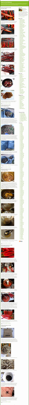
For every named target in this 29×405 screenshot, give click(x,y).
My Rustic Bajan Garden (22, 47)
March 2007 (21, 131)
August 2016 (21, 216)
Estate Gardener (22, 30)
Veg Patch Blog (21, 69)
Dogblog (21, 102)
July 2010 (21, 161)
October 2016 (21, 217)
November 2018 (22, 230)
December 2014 (22, 202)
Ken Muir (21, 82)
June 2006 (21, 124)
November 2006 (22, 128)
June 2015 (21, 206)
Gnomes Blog (21, 33)
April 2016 (21, 213)
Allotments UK (21, 74)
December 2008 (22, 146)
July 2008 (21, 142)
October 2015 (21, 209)
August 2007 (21, 135)
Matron (25, 8)
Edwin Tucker (21, 77)
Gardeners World (22, 79)
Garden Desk (21, 31)
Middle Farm (21, 85)
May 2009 (21, 150)
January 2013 (21, 184)
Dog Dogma (21, 99)
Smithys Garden (22, 61)
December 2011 (22, 174)
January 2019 (21, 231)
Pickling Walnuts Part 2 (23, 115)
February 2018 (22, 224)
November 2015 (22, 210)
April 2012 (21, 177)
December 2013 (22, 193)
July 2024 (21, 237)
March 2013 (21, 186)
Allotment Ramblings (22, 20)
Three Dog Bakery (22, 97)
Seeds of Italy (21, 89)
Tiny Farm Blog (21, 65)
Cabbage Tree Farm (22, 24)
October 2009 (21, 154)
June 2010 (21, 160)
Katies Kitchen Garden (22, 40)
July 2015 (21, 207)
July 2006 (21, 125)
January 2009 (21, 147)
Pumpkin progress (22, 113)
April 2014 (21, 196)
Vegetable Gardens (22, 92)
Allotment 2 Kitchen (22, 19)
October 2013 (21, 191)
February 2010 (22, 157)
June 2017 (21, 220)
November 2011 (22, 173)
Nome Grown (21, 50)
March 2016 (21, 212)
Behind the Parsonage (22, 22)
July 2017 (21, 221)
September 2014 (22, 200)
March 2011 (21, 167)
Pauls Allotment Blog (22, 55)
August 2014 (21, 199)
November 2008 (22, 145)
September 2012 (22, 181)
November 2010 (22, 164)
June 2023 (21, 235)
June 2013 (21, 188)
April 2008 (21, 140)
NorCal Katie (21, 51)
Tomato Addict (21, 66)
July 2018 (21, 227)
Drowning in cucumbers (23, 119)
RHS (20, 88)
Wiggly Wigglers (22, 93)
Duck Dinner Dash (22, 29)
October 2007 (21, 136)
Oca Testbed (21, 52)
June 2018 (21, 226)
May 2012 (21, 178)
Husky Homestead (22, 104)
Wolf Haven (21, 101)
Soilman (21, 62)
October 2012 (21, 182)
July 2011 (21, 170)
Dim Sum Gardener (22, 27)
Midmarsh (21, 44)
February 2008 (22, 138)
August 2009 (21, 152)
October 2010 (21, 163)
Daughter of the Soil (22, 26)
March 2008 (21, 139)
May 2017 (21, 219)
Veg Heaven (21, 68)
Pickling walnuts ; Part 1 (23, 116)
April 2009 (21, 149)
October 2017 (21, 223)
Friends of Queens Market (23, 78)
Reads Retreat (21, 58)
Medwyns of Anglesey (22, 84)
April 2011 (21, 168)
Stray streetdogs (22, 105)
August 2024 (21, 238)
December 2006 (22, 129)
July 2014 (21, 198)
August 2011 (21, 171)
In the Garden (21, 38)
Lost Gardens (21, 81)
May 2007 (21, 133)
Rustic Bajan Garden (22, 59)
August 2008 (21, 143)
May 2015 (21, 205)
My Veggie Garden (22, 48)
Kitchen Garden (22, 41)
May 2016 (21, 214)
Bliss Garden (21, 23)
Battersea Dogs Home (22, 108)
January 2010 (21, 156)
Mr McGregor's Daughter (23, 43)
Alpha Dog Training (22, 98)
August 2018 (21, 228)
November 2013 (22, 192)
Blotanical (21, 75)
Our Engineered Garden (22, 54)
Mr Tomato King (22, 45)
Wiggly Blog (21, 71)
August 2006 (21, 126)
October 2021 (21, 234)
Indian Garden (21, 37)
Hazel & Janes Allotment (22, 36)
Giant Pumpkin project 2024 (23, 118)
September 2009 (22, 153)
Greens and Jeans (22, 34)
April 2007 (21, 132)
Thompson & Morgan (22, 91)
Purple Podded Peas (22, 57)
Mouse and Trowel (22, 86)
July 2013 (21, 189)
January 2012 (21, 175)
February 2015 (22, 203)
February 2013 (22, 185)
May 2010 (21, 159)
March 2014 (21, 195)
